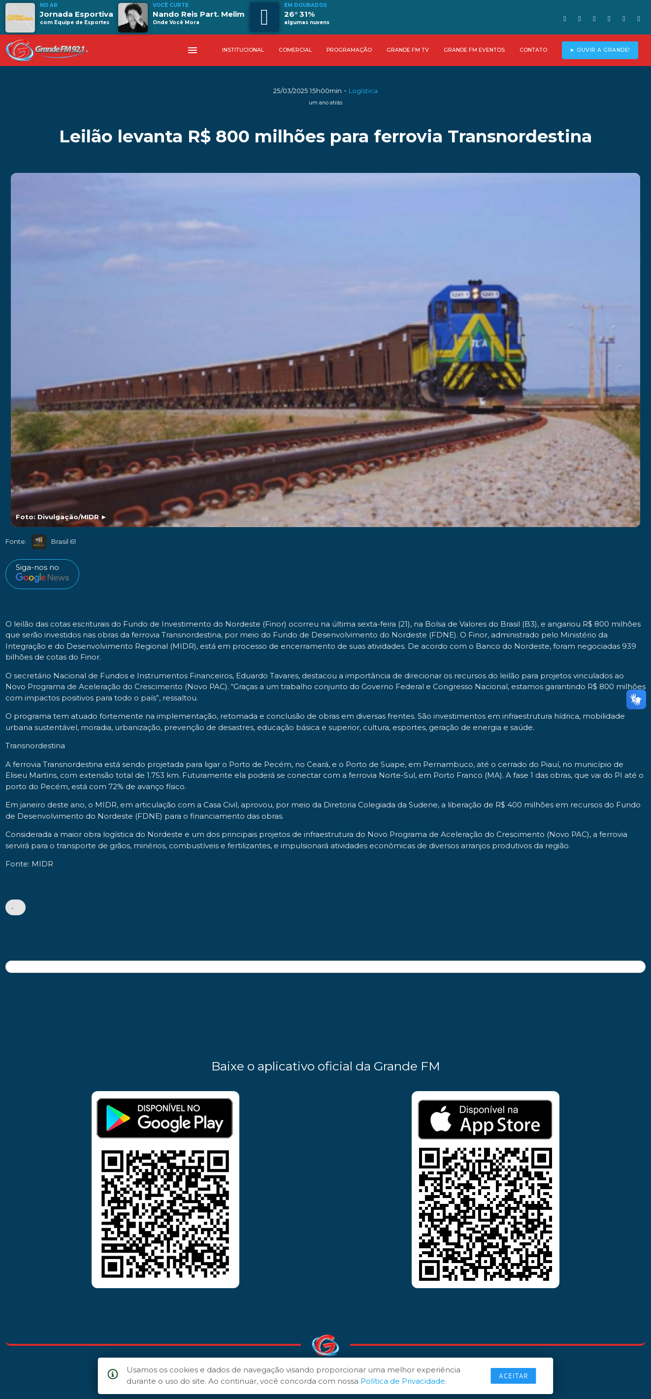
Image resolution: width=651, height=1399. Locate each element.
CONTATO (533, 50)
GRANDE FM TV (408, 50)
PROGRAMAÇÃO (349, 50)
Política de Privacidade (402, 1381)
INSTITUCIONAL (243, 50)
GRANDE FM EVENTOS (474, 50)
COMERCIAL (295, 50)
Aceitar (513, 1375)
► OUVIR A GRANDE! (600, 50)
